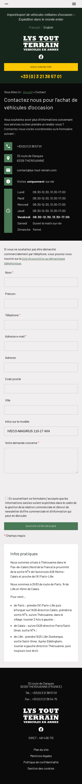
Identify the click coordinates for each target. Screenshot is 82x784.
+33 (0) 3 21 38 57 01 (41, 76)
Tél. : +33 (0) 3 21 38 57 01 (41, 693)
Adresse (10, 357)
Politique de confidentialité (41, 762)
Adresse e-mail (16, 336)
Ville (7, 400)
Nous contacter (41, 66)
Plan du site (41, 749)
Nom (9, 272)
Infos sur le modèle (17, 421)
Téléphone (12, 315)
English (48, 27)
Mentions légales (41, 756)
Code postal (13, 379)
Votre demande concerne (22, 443)
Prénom (10, 294)
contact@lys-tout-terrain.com (37, 170)
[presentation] (33, 485)
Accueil (28, 92)
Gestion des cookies (41, 768)
